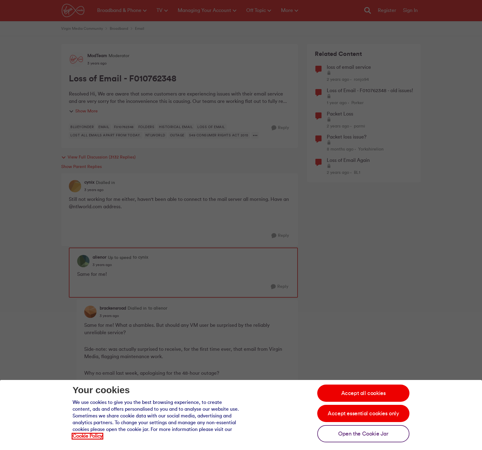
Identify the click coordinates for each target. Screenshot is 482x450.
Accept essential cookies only (363, 413)
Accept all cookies (363, 393)
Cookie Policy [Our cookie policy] (87, 436)
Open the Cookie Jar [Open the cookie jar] (363, 433)
